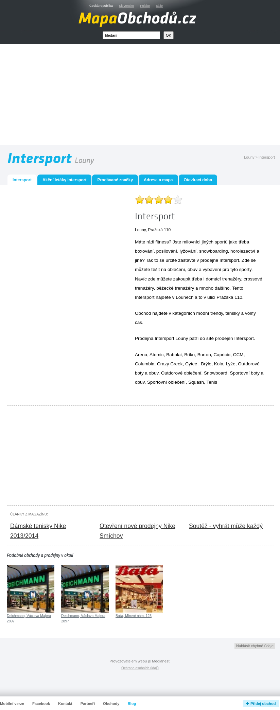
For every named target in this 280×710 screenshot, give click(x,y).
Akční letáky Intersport (64, 180)
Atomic (157, 354)
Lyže (230, 363)
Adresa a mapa (158, 180)
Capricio (221, 354)
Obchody (111, 704)
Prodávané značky (115, 180)
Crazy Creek (170, 363)
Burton (204, 354)
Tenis (211, 382)
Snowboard (215, 373)
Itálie (159, 5)
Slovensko (126, 5)
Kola (218, 363)
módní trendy (209, 313)
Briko (189, 354)
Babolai (173, 354)
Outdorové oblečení (181, 373)
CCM (238, 354)
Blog (132, 704)
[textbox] (131, 35)
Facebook (41, 704)
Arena (141, 354)
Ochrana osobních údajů (140, 668)
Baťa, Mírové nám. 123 (134, 616)
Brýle (206, 363)
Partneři (88, 704)
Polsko (145, 5)
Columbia (144, 363)
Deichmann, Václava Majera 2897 (29, 618)
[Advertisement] (147, 96)
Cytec (191, 363)
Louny (249, 157)
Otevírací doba (198, 180)
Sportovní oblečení (166, 382)
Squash (196, 382)
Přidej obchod (263, 704)
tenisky (233, 313)
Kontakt (65, 704)
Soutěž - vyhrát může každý (226, 526)
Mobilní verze (12, 704)
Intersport (243, 338)
